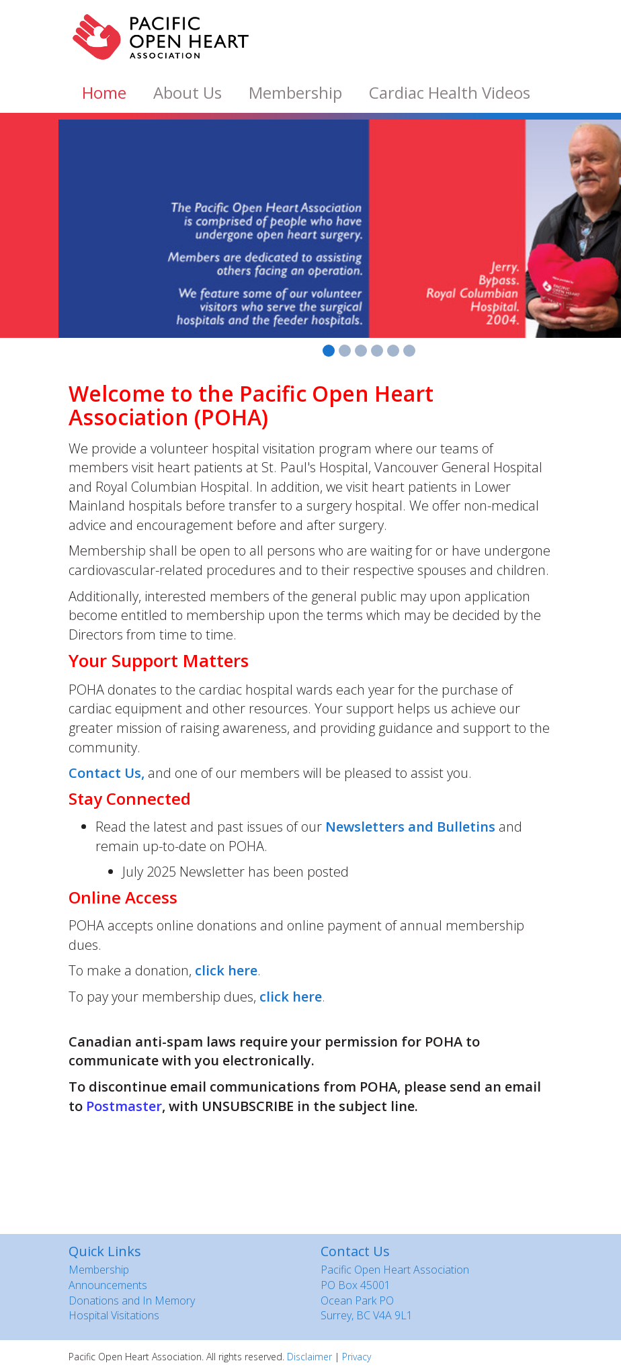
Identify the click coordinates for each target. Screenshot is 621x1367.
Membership (295, 92)
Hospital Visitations (114, 1315)
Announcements (108, 1285)
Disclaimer (309, 1356)
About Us (187, 92)
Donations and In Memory (132, 1300)
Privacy (356, 1356)
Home (104, 92)
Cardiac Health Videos (449, 92)
